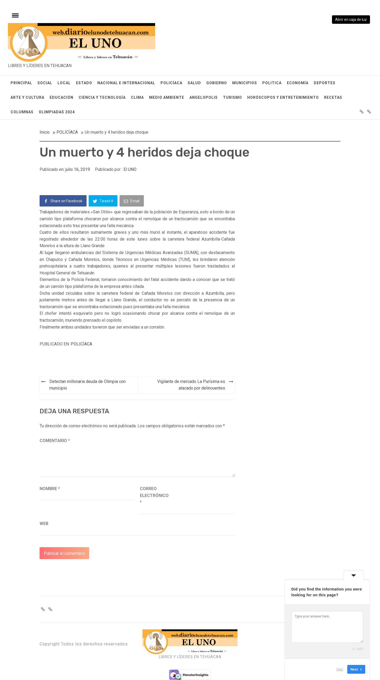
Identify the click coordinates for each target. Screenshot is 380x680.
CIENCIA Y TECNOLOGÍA (102, 97)
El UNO (130, 169)
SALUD (194, 83)
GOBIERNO (216, 83)
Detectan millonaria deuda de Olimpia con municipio (87, 385)
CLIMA (137, 97)
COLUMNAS (22, 112)
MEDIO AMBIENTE (166, 97)
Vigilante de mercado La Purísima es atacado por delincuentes (191, 385)
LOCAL (64, 83)
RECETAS (333, 97)
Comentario (55, 440)
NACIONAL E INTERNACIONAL (126, 83)
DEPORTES (324, 83)
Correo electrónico (153, 495)
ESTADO (84, 83)
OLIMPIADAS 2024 (57, 112)
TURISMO (232, 97)
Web (44, 523)
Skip (339, 669)
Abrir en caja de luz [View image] (351, 19)
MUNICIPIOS (244, 83)
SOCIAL (44, 83)
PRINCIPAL (21, 83)
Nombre (50, 488)
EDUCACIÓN (61, 97)
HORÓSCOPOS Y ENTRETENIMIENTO (283, 97)
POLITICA (272, 83)
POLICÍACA (171, 83)
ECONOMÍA (297, 83)
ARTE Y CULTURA (27, 97)
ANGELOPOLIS (203, 97)
